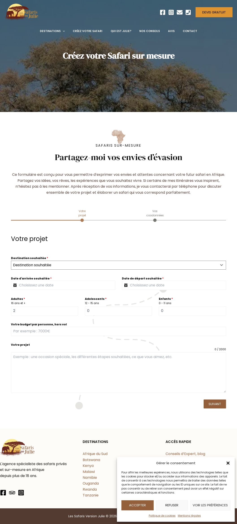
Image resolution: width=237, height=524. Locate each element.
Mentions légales (189, 516)
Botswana (91, 459)
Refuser (171, 505)
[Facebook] (163, 12)
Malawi (89, 471)
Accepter (137, 505)
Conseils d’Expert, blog (185, 453)
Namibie (90, 477)
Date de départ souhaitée (143, 278)
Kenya (88, 465)
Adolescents (96, 299)
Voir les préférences (210, 505)
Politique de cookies (162, 516)
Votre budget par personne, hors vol (39, 324)
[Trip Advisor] (12, 493)
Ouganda (91, 483)
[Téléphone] (188, 12)
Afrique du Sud (95, 453)
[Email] (180, 12)
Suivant (215, 404)
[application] (67, 31)
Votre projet (20, 345)
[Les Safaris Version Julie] (21, 12)
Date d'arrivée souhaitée (31, 278)
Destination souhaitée (29, 258)
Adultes (18, 299)
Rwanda (90, 489)
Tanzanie (91, 495)
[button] (228, 463)
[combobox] (118, 265)
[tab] (82, 215)
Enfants (166, 299)
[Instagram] (171, 12)
